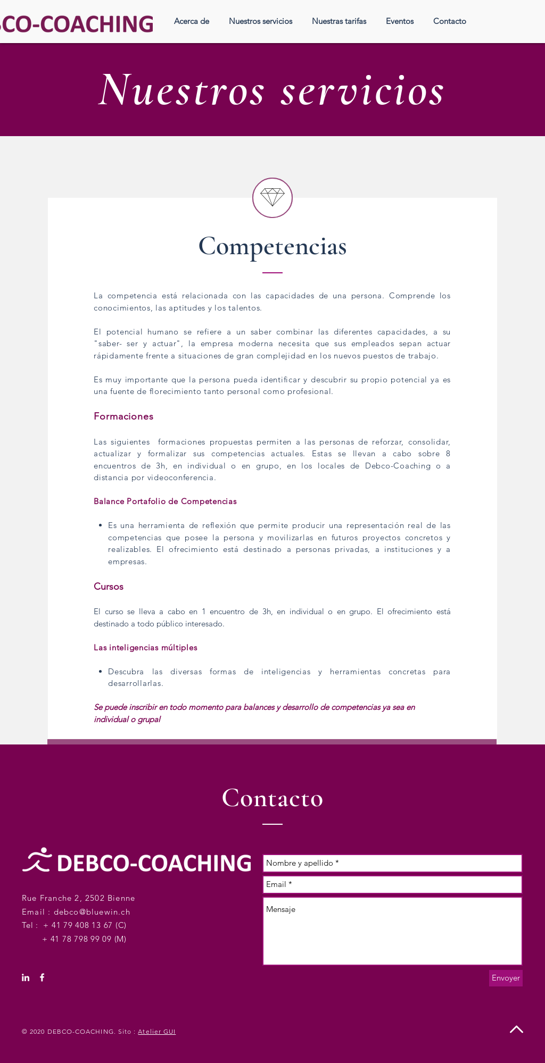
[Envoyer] (506, 978)
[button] (260, 21)
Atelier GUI (157, 1031)
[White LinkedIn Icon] (25, 977)
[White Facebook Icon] (42, 977)
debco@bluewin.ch (92, 912)
